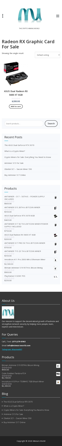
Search (51, 123)
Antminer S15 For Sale (13, 163)
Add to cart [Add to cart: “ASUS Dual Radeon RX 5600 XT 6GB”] (16, 106)
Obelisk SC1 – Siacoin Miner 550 (18, 169)
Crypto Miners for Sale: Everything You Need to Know (27, 157)
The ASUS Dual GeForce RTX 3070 (19, 145)
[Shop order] (47, 55)
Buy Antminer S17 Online (15, 175)
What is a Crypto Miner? (14, 151)
